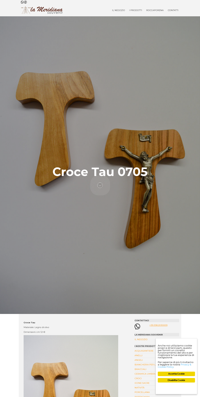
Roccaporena (155, 10)
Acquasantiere (144, 350)
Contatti (173, 10)
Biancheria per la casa (149, 364)
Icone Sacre (142, 383)
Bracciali (140, 369)
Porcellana (142, 392)
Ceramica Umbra (145, 373)
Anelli (138, 355)
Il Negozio (118, 10)
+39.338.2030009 (158, 325)
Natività (139, 387)
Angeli (139, 360)
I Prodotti (135, 10)
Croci (138, 378)
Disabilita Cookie (176, 380)
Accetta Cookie (176, 373)
